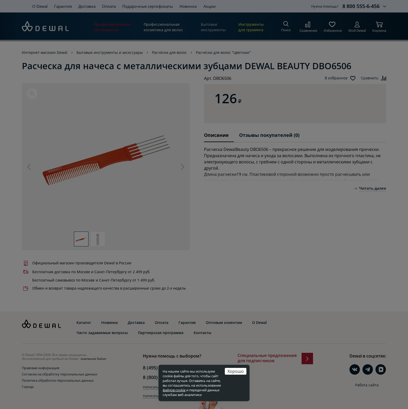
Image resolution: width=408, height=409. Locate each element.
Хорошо (235, 371)
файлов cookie (174, 390)
